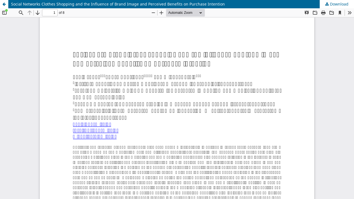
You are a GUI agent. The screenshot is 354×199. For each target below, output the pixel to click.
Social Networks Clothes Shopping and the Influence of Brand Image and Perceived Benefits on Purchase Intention (118, 4)
